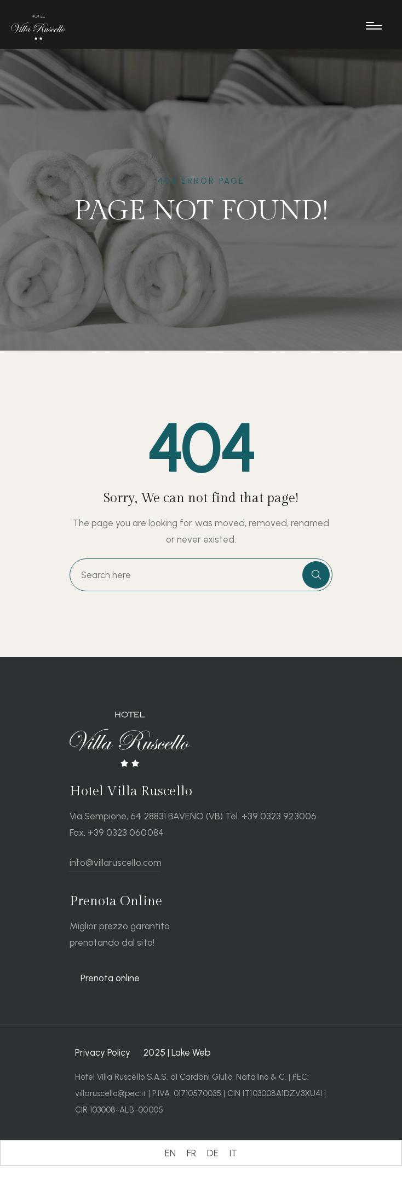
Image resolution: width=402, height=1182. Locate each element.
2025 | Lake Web (176, 1052)
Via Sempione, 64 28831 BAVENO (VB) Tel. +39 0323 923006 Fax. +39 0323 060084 (193, 824)
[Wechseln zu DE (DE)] (213, 1153)
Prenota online (110, 978)
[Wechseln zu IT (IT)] (233, 1153)
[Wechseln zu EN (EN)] (170, 1153)
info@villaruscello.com (116, 862)
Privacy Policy (102, 1052)
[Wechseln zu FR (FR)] (191, 1153)
